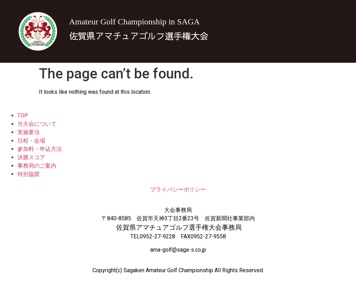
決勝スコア (31, 157)
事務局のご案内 (36, 165)
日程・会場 (31, 140)
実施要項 (28, 132)
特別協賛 (28, 174)
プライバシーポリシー (178, 189)
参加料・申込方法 (39, 149)
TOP (22, 115)
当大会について (36, 124)
